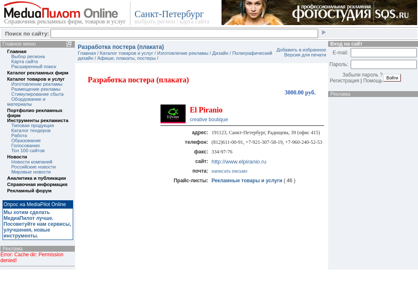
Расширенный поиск (33, 66)
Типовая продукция (32, 125)
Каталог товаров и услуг (36, 79)
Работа (19, 135)
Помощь (372, 81)
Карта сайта (24, 61)
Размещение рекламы (35, 89)
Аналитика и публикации (36, 178)
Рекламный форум (29, 190)
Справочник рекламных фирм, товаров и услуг (65, 21)
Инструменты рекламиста (37, 120)
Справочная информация (37, 184)
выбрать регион (155, 21)
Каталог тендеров (31, 130)
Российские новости (33, 166)
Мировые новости (31, 171)
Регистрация (344, 81)
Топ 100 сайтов (28, 150)
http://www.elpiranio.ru (239, 161)
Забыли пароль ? (362, 75)
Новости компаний (31, 161)
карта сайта (194, 21)
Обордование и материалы (26, 102)
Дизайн (220, 53)
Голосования (25, 145)
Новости (17, 156)
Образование (26, 140)
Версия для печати (305, 54)
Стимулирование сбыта (37, 94)
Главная (16, 51)
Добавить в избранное (301, 49)
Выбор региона (28, 56)
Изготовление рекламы (37, 84)
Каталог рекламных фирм (38, 72)
